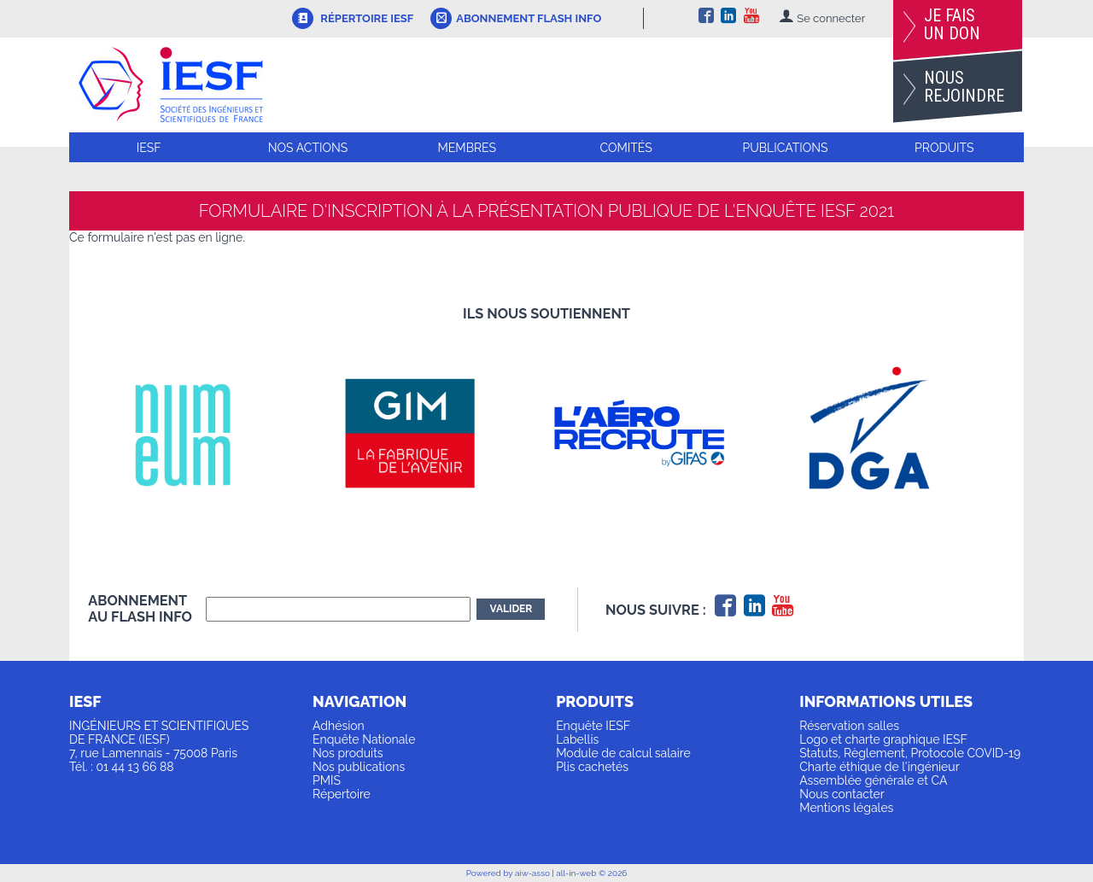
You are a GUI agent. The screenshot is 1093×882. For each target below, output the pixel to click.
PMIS (327, 780)
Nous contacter (841, 794)
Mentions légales (846, 808)
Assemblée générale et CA (873, 780)
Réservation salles (849, 726)
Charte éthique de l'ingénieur (879, 767)
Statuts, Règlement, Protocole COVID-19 (909, 753)
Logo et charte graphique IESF (883, 739)
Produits (944, 148)
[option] (203, 433)
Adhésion (339, 726)
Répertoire (342, 794)
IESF (149, 148)
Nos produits (348, 753)
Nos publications (359, 767)
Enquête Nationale (364, 739)
